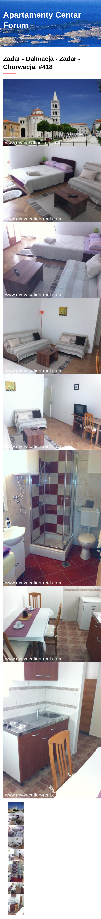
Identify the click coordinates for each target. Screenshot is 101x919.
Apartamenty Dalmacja (54, 39)
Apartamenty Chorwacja (30, 39)
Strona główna (9, 39)
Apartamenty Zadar (77, 39)
